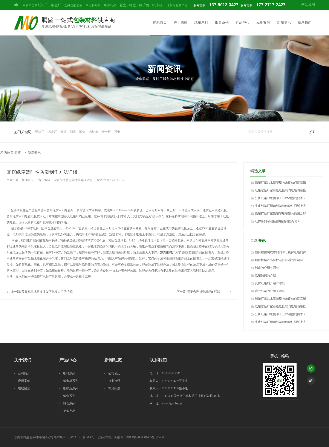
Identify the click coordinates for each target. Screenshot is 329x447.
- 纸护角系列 (68, 388)
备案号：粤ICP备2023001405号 (134, 437)
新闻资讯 (284, 22)
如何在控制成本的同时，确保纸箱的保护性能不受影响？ (280, 253)
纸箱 (112, 5)
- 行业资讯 (112, 380)
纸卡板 (157, 5)
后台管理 (105, 437)
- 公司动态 (112, 373)
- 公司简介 (22, 373)
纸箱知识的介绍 (265, 275)
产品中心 (242, 22)
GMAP (88, 437)
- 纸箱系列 (67, 373)
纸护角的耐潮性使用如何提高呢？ (277, 221)
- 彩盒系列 (67, 403)
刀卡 (169, 5)
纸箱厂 (43, 5)
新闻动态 (113, 360)
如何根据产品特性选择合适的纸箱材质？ (279, 261)
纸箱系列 (201, 22)
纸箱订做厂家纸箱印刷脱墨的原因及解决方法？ (280, 215)
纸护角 (144, 5)
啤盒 (132, 5)
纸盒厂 (56, 5)
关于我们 (22, 360)
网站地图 (308, 5)
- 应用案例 (22, 380)
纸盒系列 (222, 22)
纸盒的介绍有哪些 (267, 267)
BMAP (74, 437)
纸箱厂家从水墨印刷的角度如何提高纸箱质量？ (280, 184)
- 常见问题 (112, 388)
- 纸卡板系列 (68, 380)
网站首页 (160, 22)
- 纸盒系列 (67, 396)
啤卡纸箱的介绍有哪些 (270, 291)
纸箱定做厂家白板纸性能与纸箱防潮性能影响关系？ (280, 191)
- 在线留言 (22, 388)
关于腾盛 (180, 22)
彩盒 (122, 5)
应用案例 (263, 22)
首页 (18, 152)
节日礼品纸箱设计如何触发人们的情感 (47, 291)
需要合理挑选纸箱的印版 (203, 291)
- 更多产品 (67, 411)
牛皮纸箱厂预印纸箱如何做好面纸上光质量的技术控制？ (280, 207)
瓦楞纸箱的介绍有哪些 (270, 283)
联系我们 (304, 22)
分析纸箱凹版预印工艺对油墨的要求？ (280, 198)
